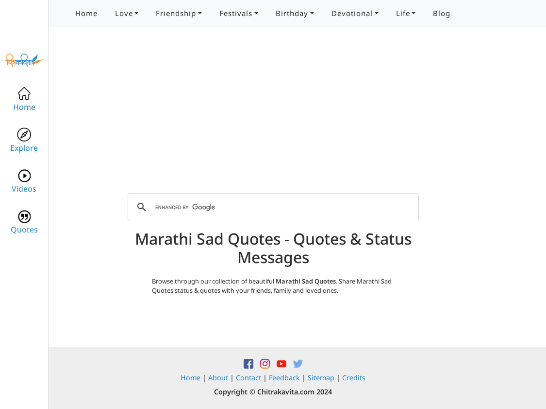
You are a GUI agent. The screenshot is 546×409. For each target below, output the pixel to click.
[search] (271, 207)
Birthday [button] (292, 13)
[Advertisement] (273, 117)
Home (86, 13)
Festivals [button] (235, 13)
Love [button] (124, 13)
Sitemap (321, 377)
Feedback (284, 377)
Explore (24, 140)
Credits (353, 377)
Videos (24, 181)
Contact (248, 377)
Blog (441, 13)
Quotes (24, 222)
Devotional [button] (352, 13)
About (218, 377)
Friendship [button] (176, 13)
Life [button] (403, 13)
